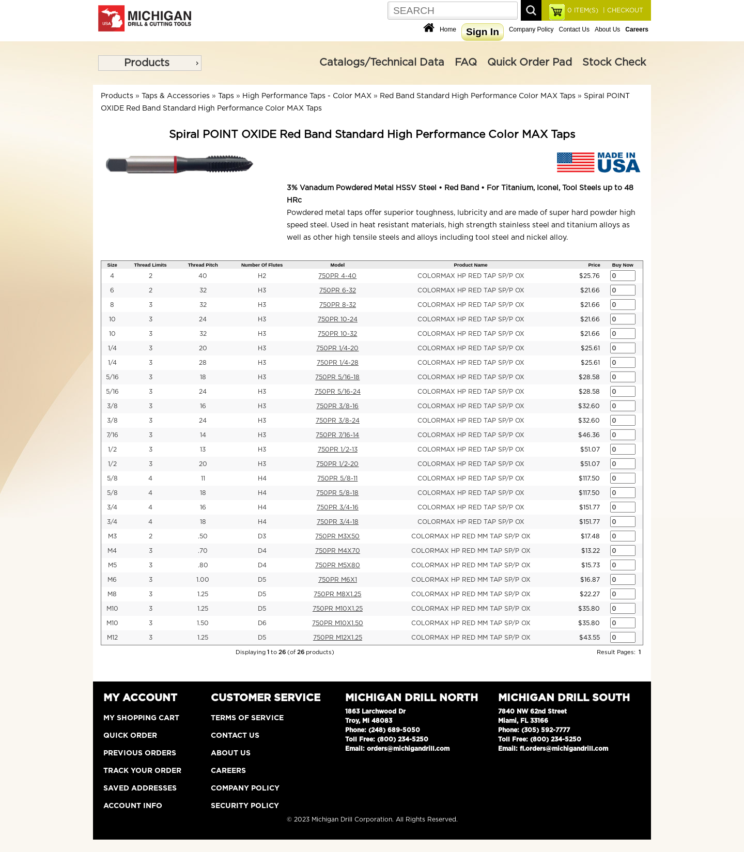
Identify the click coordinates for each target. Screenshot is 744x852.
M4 (112, 551)
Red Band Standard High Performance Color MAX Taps (478, 96)
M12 (112, 637)
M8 (112, 594)
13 (203, 449)
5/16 (112, 377)
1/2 (112, 449)
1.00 (202, 580)
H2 (262, 276)
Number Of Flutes (262, 265)
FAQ (466, 62)
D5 (262, 580)
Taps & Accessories (176, 96)
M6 (112, 580)
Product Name (471, 265)
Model (338, 265)
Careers (228, 770)
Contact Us (574, 29)
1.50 (203, 623)
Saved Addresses (140, 788)
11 (203, 478)
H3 (262, 290)
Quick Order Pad (529, 62)
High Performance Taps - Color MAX (306, 96)
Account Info (132, 806)
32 (203, 290)
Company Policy (531, 29)
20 (203, 348)
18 (203, 377)
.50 (203, 536)
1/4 (112, 348)
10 (112, 319)
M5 (112, 565)
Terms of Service (247, 718)
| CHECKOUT (622, 10)
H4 (262, 478)
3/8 (112, 406)
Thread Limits (150, 265)
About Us (607, 29)
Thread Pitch (203, 265)
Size (112, 265)
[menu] (150, 63)
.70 (203, 551)
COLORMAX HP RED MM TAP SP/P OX (471, 536)
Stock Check (614, 62)
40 (202, 276)
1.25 (202, 594)
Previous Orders (139, 753)
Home (448, 29)
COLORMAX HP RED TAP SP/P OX (470, 276)
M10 (112, 609)
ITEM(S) (582, 10)
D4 (262, 551)
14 (203, 435)
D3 (262, 536)
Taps (226, 96)
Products (146, 63)
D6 (262, 623)
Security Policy (245, 806)
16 (203, 406)
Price (594, 265)
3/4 (112, 507)
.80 (203, 565)
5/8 (112, 478)
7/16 (112, 435)
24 (203, 319)
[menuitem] (150, 63)
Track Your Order (142, 770)
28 (203, 363)
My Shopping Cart (141, 718)
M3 (112, 536)
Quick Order (130, 735)
